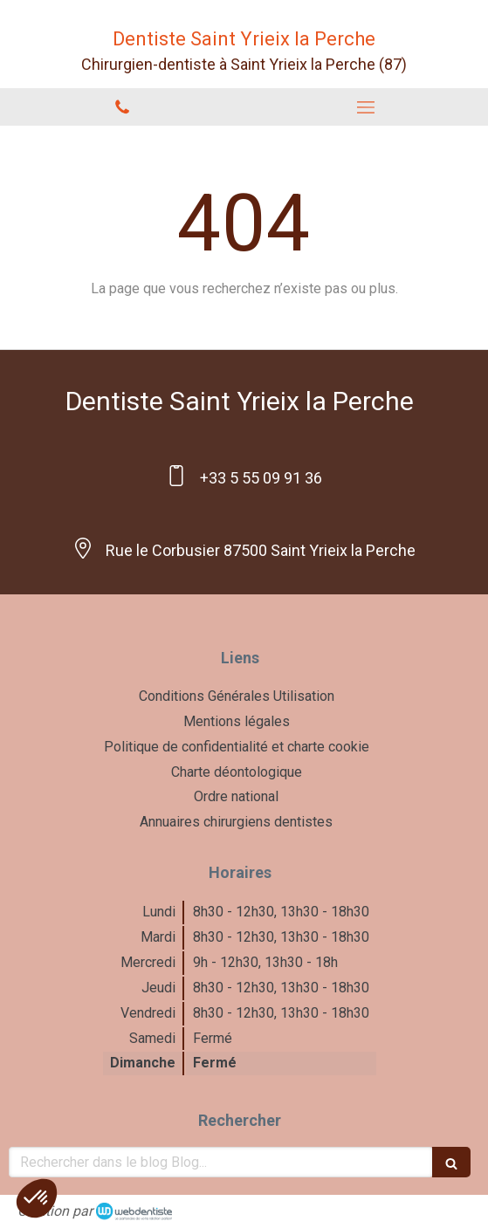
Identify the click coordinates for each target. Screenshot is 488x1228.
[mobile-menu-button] (366, 107)
